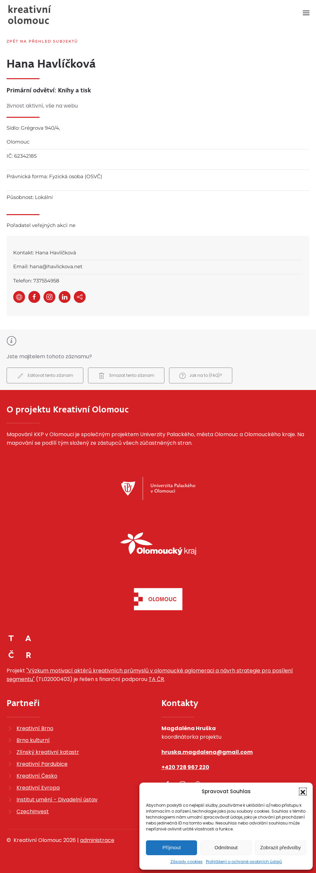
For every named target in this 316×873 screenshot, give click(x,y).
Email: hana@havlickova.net (47, 266)
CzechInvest (32, 811)
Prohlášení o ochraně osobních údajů (244, 861)
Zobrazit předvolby (280, 847)
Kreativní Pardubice (42, 764)
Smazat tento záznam (126, 375)
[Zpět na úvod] (29, 14)
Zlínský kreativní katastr (47, 752)
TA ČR (156, 679)
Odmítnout (226, 847)
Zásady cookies (186, 861)
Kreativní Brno (34, 728)
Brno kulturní (33, 740)
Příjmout (171, 847)
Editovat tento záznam (45, 375)
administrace (97, 840)
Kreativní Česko (36, 776)
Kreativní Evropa (38, 788)
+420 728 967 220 (185, 767)
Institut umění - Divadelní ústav (57, 799)
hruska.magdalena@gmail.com (207, 752)
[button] (303, 791)
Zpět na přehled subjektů (42, 41)
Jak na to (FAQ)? (200, 375)
